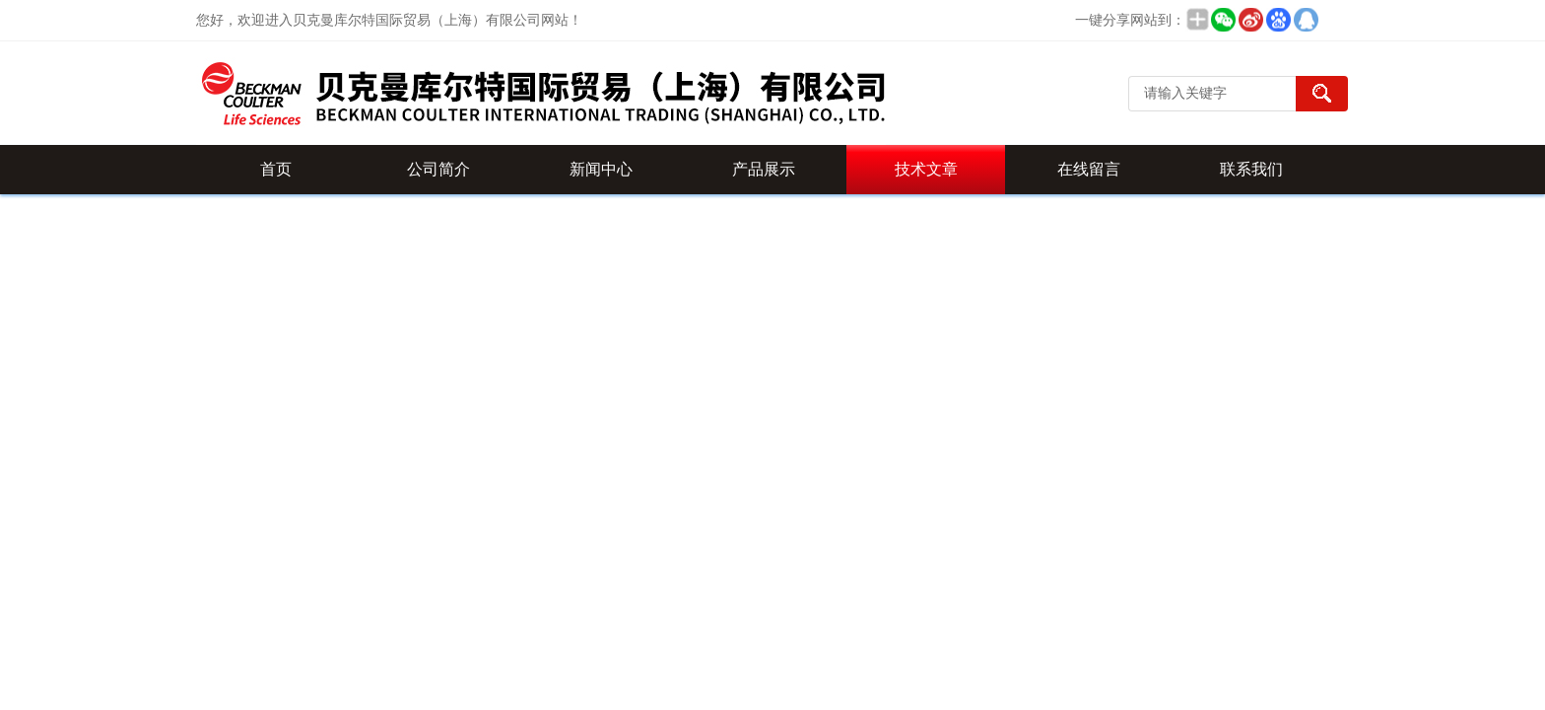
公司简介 (438, 169)
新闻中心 (601, 169)
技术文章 (926, 169)
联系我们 (1251, 169)
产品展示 (763, 169)
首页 (276, 169)
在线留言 (1088, 169)
